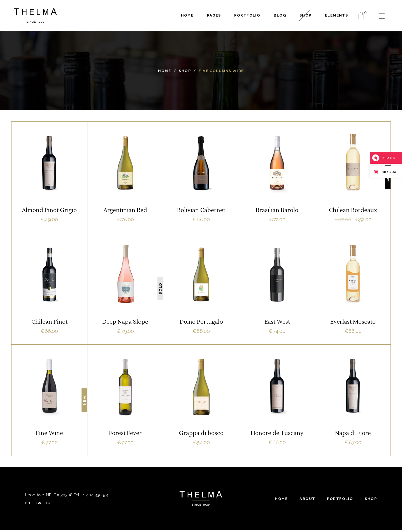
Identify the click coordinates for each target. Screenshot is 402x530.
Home (164, 71)
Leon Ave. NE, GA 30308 (49, 494)
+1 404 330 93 (94, 494)
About (307, 499)
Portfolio (340, 499)
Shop (185, 71)
